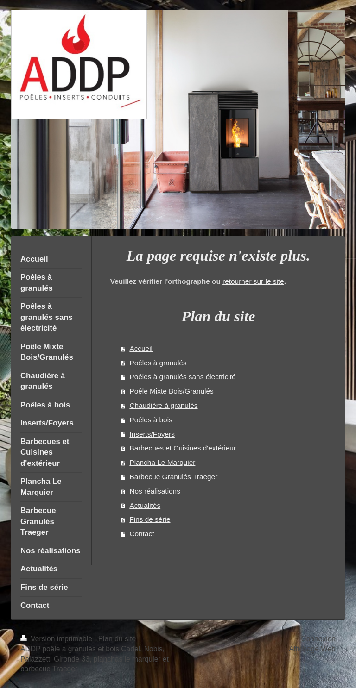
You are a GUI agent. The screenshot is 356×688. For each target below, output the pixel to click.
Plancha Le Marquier (162, 462)
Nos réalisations (154, 491)
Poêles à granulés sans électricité (182, 377)
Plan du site (117, 639)
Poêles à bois (150, 420)
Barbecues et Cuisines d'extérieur (182, 448)
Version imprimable (57, 639)
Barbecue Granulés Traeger (173, 477)
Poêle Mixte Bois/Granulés (171, 391)
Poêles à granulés (157, 363)
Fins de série (149, 519)
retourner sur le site (253, 281)
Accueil (141, 348)
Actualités (144, 505)
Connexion (318, 639)
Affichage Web (312, 649)
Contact (141, 534)
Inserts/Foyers (152, 434)
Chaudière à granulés (163, 405)
